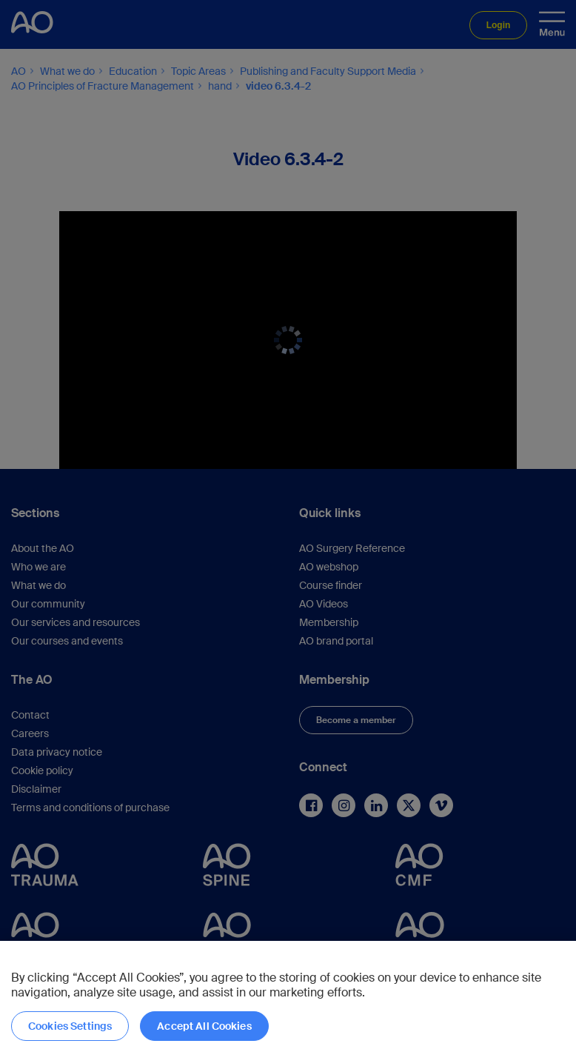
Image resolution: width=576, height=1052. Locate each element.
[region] (288, 996)
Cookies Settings (70, 1026)
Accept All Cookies (204, 1026)
